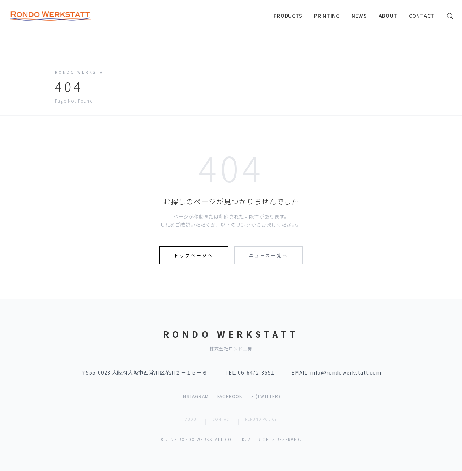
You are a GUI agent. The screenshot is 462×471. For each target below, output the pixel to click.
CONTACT (422, 15)
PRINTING (327, 15)
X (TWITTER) (265, 396)
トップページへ (193, 255)
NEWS (359, 15)
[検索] (449, 16)
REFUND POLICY (261, 419)
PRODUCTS (288, 15)
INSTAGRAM (195, 396)
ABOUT (388, 15)
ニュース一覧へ (268, 255)
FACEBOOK (230, 396)
